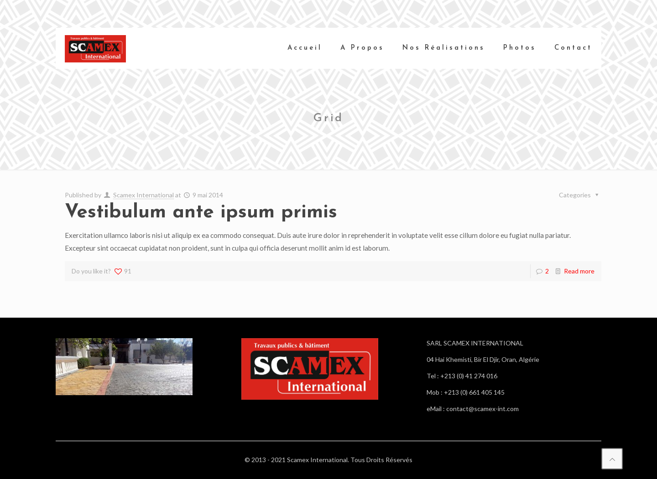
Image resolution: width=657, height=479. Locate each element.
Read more (579, 271)
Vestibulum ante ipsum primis (201, 212)
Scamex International (143, 195)
